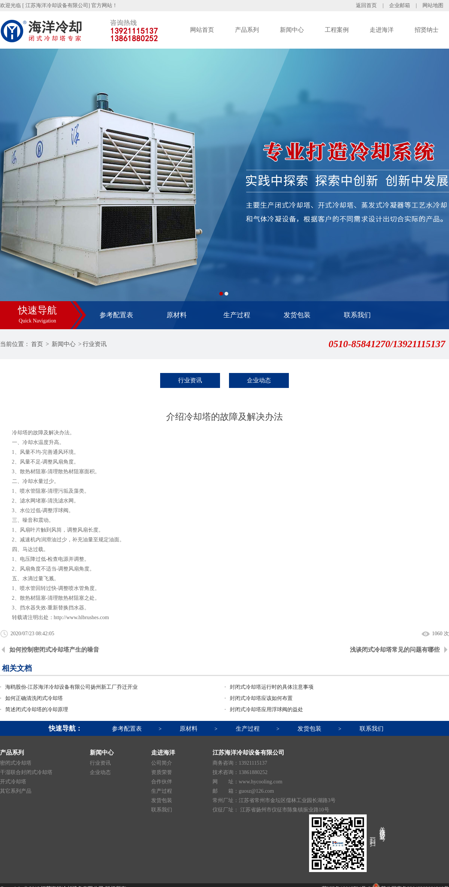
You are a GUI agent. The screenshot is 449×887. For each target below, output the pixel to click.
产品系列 (247, 30)
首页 (37, 344)
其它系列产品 (15, 791)
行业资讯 (95, 344)
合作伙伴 (161, 781)
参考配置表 (116, 315)
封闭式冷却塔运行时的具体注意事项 (272, 687)
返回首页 (366, 5)
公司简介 (161, 763)
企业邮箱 (399, 5)
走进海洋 (382, 30)
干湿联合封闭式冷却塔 (26, 772)
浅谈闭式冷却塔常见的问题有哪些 (395, 649)
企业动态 (259, 380)
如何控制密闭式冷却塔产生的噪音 (54, 649)
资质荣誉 (161, 772)
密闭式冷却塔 (15, 763)
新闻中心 (292, 30)
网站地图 (432, 5)
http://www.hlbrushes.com (81, 617)
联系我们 (357, 315)
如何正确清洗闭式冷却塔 (34, 698)
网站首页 (202, 30)
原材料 (177, 315)
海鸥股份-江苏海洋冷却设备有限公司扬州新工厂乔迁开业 (71, 687)
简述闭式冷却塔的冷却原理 (36, 709)
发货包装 (297, 315)
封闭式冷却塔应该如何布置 (261, 698)
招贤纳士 (427, 30)
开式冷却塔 (13, 781)
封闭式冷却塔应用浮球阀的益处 (266, 709)
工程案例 (337, 30)
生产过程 (236, 315)
